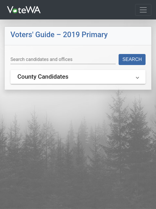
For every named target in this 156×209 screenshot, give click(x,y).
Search (132, 59)
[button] (78, 77)
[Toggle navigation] (143, 10)
